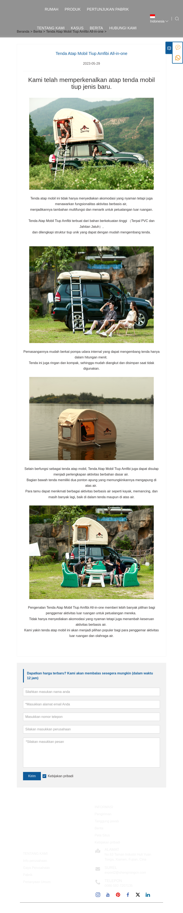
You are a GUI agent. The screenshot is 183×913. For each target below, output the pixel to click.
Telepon (113, 881)
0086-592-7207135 (119, 885)
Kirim (32, 776)
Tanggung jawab (107, 821)
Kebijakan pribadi (60, 776)
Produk (73, 9)
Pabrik (27, 875)
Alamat (112, 849)
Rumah (51, 9)
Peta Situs (102, 835)
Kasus (77, 28)
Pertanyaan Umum (37, 882)
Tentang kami (51, 28)
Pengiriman (103, 814)
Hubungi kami (123, 28)
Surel (111, 868)
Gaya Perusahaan (36, 868)
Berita (96, 28)
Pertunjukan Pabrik (108, 9)
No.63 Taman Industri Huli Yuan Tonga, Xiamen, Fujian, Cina (128, 857)
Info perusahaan (35, 860)
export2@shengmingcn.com (125, 872)
